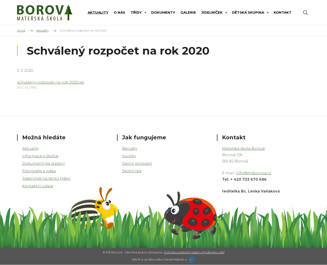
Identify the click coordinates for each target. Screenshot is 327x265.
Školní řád (131, 171)
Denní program (137, 163)
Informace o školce (40, 156)
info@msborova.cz (253, 173)
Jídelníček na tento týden (46, 178)
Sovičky (129, 156)
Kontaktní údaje (37, 186)
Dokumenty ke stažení (43, 163)
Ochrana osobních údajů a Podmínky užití (194, 252)
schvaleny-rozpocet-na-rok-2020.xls (50, 82)
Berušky (129, 148)
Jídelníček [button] (212, 12)
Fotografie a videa (39, 171)
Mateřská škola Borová (243, 148)
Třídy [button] (137, 12)
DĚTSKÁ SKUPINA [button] (248, 12)
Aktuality (30, 148)
